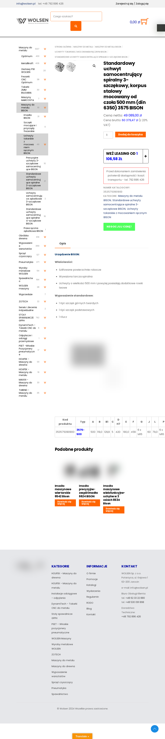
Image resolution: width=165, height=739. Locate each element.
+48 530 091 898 (135, 600)
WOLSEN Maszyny (61, 637)
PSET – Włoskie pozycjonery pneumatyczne (60, 627)
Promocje (92, 578)
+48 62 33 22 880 (135, 596)
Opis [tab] (62, 242)
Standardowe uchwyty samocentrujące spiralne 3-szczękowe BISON (91, 55)
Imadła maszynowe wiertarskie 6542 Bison (63, 490)
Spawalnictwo (60, 692)
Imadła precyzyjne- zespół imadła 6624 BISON (88, 490)
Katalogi (91, 583)
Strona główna (63, 45)
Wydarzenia (93, 589)
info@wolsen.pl (25, 3)
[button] (94, 64)
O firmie (91, 572)
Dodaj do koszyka (130, 133)
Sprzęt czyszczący (62, 681)
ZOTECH (56, 653)
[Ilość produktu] (108, 133)
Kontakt (91, 613)
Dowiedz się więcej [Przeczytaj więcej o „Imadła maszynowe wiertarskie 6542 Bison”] (64, 501)
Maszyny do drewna (63, 665)
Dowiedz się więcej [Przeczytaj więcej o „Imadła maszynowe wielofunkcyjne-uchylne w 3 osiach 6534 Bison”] (113, 508)
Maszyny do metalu (83, 45)
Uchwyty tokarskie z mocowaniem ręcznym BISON (81, 50)
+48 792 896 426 (131, 615)
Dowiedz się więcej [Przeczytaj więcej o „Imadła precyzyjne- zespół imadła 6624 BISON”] (88, 501)
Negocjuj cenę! (119, 225)
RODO (90, 601)
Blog (89, 607)
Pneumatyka (59, 686)
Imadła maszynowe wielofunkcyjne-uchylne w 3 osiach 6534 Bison (113, 493)
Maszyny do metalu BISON (108, 45)
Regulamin (93, 595)
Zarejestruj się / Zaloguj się (132, 3)
